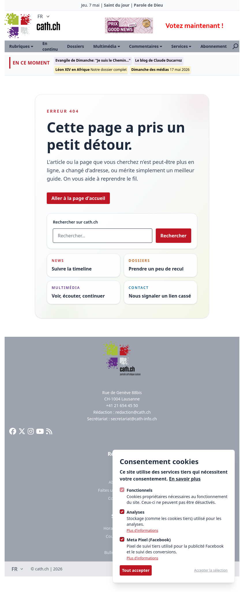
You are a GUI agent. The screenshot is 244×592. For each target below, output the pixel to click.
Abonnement (213, 46)
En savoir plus (185, 479)
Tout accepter (135, 570)
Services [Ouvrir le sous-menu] (181, 46)
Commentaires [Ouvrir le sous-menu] (145, 46)
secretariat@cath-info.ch (134, 418)
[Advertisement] (167, 25)
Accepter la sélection (211, 570)
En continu (50, 46)
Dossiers (75, 46)
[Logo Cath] (18, 25)
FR (44, 16)
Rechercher (173, 235)
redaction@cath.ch (133, 412)
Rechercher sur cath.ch (75, 222)
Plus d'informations (142, 530)
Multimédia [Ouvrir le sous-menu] (106, 46)
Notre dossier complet (91, 69)
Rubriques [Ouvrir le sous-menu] (21, 46)
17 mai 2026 (160, 69)
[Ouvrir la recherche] (235, 46)
